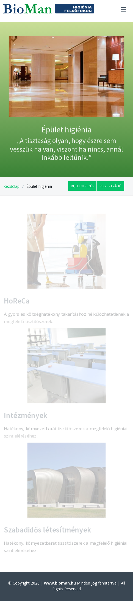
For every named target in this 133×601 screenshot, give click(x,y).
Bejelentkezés (82, 186)
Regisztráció (110, 186)
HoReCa (15, 302)
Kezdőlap (11, 186)
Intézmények (24, 416)
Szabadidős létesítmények (47, 531)
